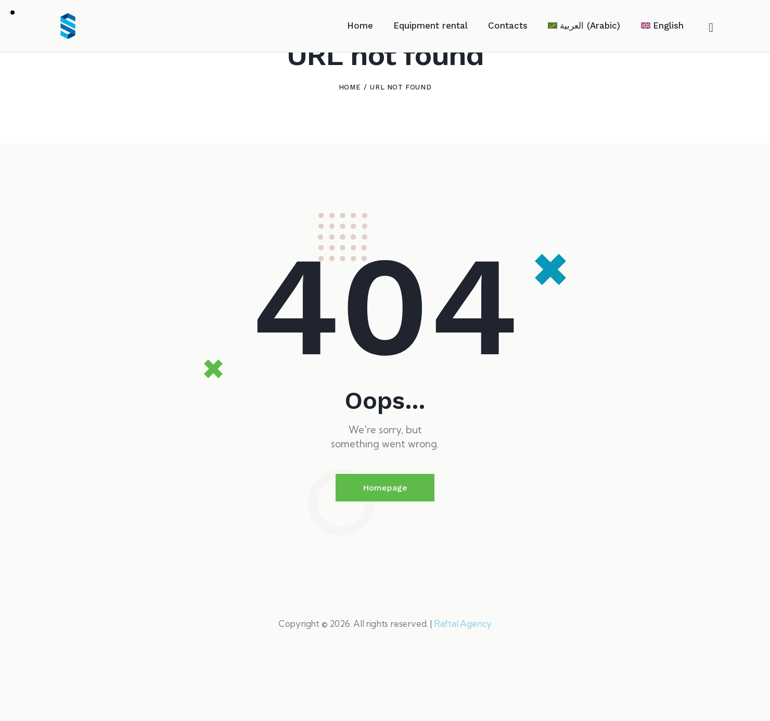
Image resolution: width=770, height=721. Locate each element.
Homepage (385, 540)
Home (350, 140)
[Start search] (711, 28)
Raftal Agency (463, 676)
